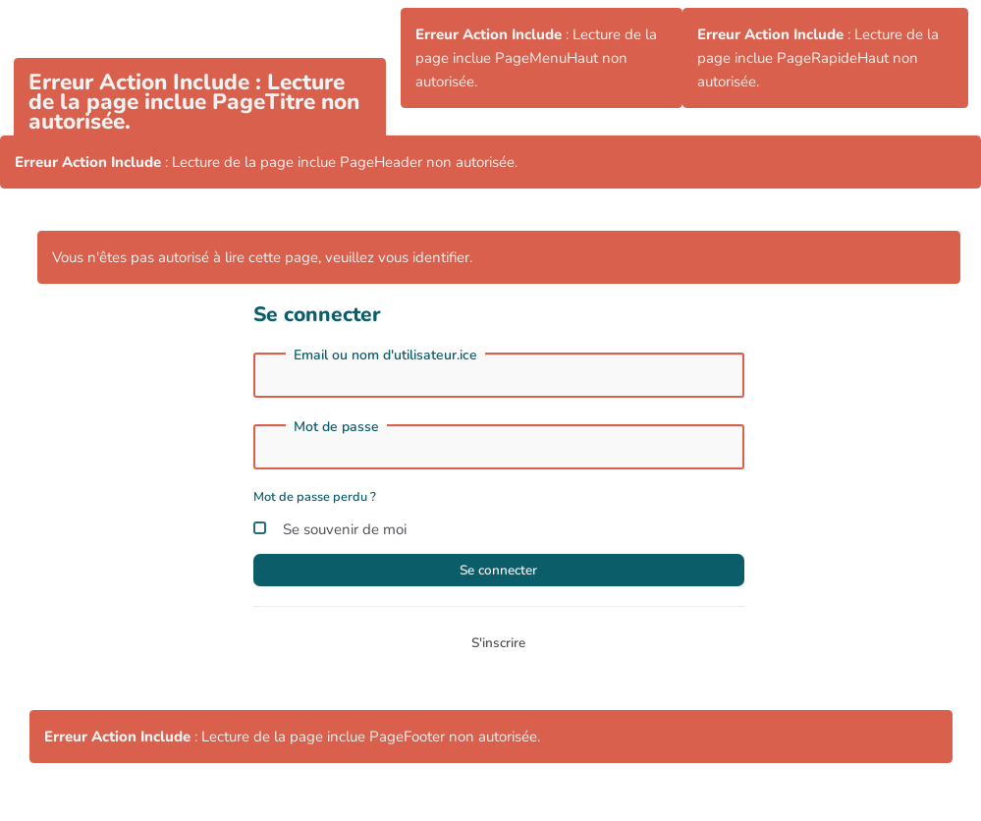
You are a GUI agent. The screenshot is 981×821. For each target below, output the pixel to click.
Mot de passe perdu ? (314, 497)
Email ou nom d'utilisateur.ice (385, 355)
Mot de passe (336, 427)
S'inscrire (498, 649)
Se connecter (499, 572)
